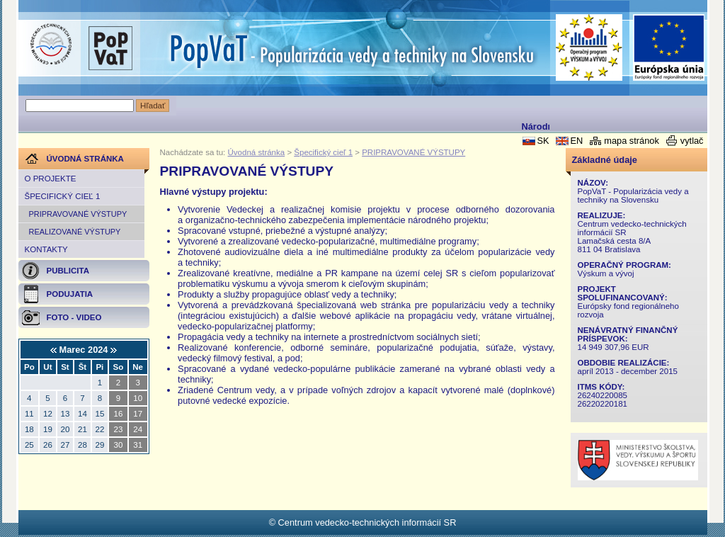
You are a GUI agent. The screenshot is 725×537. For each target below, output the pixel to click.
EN (576, 140)
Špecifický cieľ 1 (63, 196)
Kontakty (46, 249)
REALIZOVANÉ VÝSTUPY (75, 231)
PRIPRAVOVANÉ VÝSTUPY (78, 214)
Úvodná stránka (256, 152)
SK (543, 140)
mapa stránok (631, 140)
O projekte (50, 178)
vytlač (692, 140)
